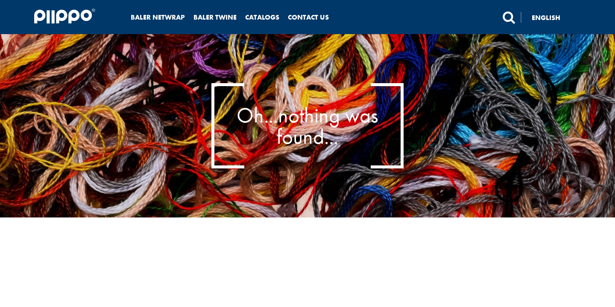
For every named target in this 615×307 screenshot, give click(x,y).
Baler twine (215, 17)
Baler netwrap (158, 17)
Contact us (308, 17)
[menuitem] (551, 17)
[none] (551, 17)
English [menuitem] (546, 17)
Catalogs (262, 17)
